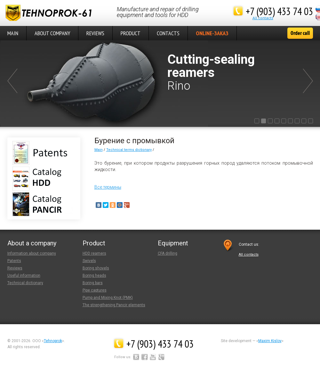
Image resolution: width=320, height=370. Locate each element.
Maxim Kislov (270, 341)
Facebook (144, 357)
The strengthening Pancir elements (114, 305)
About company (52, 33)
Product (130, 33)
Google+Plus (161, 357)
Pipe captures (95, 290)
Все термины (107, 187)
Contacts (168, 33)
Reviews (95, 33)
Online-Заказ (212, 33)
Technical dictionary (25, 283)
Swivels (89, 261)
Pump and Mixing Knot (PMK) (108, 297)
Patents (14, 261)
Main (98, 150)
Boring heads (94, 275)
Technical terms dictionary (129, 150)
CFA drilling (167, 253)
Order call (300, 33)
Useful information (23, 275)
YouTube (153, 357)
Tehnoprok (53, 341)
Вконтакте (136, 357)
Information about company (31, 253)
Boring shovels (96, 268)
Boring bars (93, 283)
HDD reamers (94, 253)
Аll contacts (262, 17)
